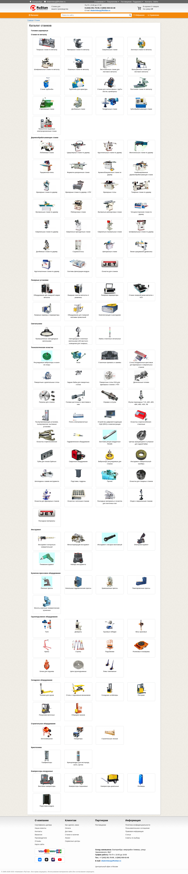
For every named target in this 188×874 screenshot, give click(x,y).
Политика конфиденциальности (137, 825)
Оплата (68, 828)
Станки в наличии (72, 835)
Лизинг (67, 838)
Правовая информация (134, 831)
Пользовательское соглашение (137, 828)
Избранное (139, 15)
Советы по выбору (132, 838)
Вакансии (38, 835)
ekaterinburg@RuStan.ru (111, 861)
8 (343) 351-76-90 (92, 8)
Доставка (68, 831)
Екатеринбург (37, 2)
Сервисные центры (72, 841)
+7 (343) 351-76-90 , (107, 858)
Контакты (148, 2)
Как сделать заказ (72, 825)
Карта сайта (39, 844)
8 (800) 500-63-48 (107, 8)
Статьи (128, 835)
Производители (41, 838)
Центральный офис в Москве (106, 867)
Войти (155, 2)
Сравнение (153, 15)
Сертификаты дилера (43, 825)
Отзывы (38, 841)
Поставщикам (126, 2)
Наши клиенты (40, 828)
